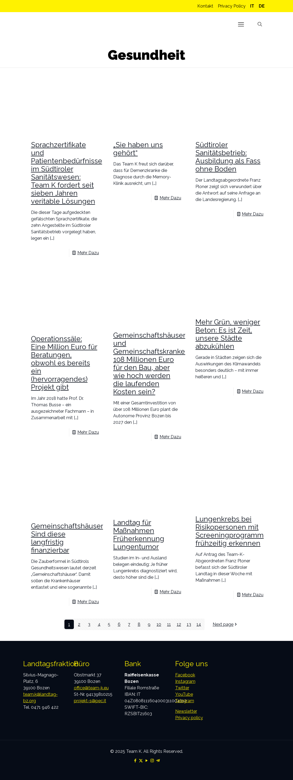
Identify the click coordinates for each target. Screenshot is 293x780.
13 (189, 624)
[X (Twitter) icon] (141, 760)
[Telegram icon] (158, 760)
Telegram (184, 700)
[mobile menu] (241, 24)
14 (199, 624)
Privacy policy (189, 717)
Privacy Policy (232, 6)
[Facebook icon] (135, 760)
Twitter (182, 687)
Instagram (185, 681)
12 (179, 624)
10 (159, 624)
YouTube (184, 694)
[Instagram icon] (152, 760)
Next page (225, 624)
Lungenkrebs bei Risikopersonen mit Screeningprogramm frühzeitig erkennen (229, 531)
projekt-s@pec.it (90, 700)
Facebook (185, 674)
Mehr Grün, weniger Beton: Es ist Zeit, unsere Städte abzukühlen (227, 334)
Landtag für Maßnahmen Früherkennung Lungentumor (138, 534)
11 (169, 624)
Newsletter (186, 711)
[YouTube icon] (146, 760)
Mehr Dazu (88, 252)
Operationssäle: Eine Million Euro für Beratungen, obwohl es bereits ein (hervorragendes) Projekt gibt (64, 363)
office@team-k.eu (91, 687)
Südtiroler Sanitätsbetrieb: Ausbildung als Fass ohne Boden (227, 157)
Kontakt (205, 6)
